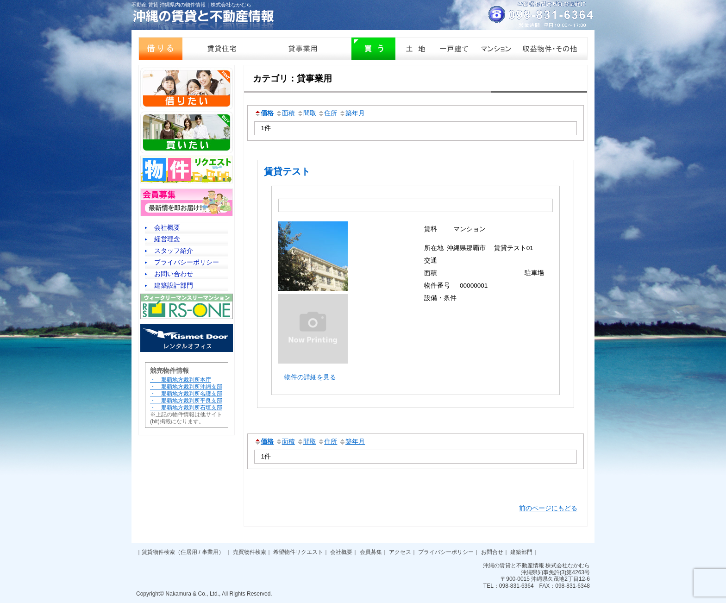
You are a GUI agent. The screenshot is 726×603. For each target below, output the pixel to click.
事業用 (210, 552)
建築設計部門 (173, 285)
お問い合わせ (173, 273)
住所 (327, 113)
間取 (306, 113)
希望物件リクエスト (298, 552)
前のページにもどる (548, 508)
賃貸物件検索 (158, 552)
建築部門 (521, 552)
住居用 (189, 552)
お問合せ (492, 552)
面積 (285, 113)
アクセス (400, 552)
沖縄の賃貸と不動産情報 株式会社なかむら (536, 565)
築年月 (352, 113)
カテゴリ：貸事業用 (292, 78)
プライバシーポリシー (186, 262)
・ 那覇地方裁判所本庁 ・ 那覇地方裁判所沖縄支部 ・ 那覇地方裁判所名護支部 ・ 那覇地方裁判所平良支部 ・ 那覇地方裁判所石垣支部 (186, 394)
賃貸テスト (287, 171)
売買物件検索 (249, 552)
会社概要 (167, 227)
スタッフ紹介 (173, 250)
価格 (264, 113)
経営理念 (167, 239)
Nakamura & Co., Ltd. (192, 593)
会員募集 (371, 552)
